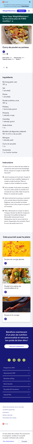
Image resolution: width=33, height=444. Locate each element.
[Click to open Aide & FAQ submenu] (17, 394)
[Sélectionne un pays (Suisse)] (5, 424)
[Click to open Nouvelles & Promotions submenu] (17, 389)
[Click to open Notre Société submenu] (17, 384)
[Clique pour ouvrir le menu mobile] (28, 10)
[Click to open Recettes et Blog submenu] (17, 378)
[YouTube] (14, 360)
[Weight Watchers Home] (9, 11)
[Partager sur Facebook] (4, 67)
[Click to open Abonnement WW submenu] (17, 373)
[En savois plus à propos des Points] (7, 54)
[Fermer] (30, 2)
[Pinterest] (19, 360)
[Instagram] (24, 360)
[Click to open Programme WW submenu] (17, 367)
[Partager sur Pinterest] (6, 67)
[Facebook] (9, 360)
